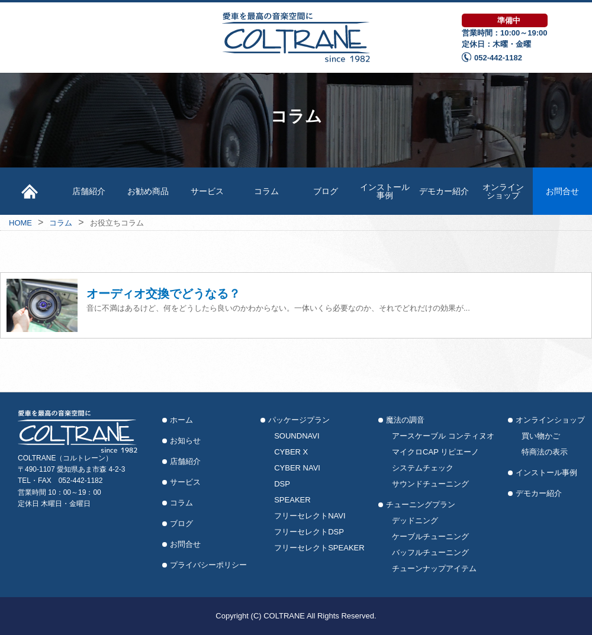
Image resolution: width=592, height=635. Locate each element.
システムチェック (422, 467)
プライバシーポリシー (208, 564)
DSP (282, 483)
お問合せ (562, 191)
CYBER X (291, 451)
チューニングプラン (420, 504)
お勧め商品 (148, 191)
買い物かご (541, 435)
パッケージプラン (299, 419)
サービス (207, 191)
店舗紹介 (88, 191)
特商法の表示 (545, 451)
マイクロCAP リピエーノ (435, 451)
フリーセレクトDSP (309, 531)
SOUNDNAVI (296, 435)
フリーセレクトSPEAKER (319, 547)
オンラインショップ (503, 191)
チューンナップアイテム (434, 568)
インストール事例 (385, 191)
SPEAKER (292, 499)
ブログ (325, 191)
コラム (266, 191)
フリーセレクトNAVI (309, 515)
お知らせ (185, 440)
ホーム (181, 419)
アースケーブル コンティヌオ (443, 435)
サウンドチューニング (430, 483)
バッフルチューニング (430, 552)
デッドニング (415, 520)
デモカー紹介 (444, 191)
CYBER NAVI (297, 467)
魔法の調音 (405, 419)
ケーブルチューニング (430, 536)
